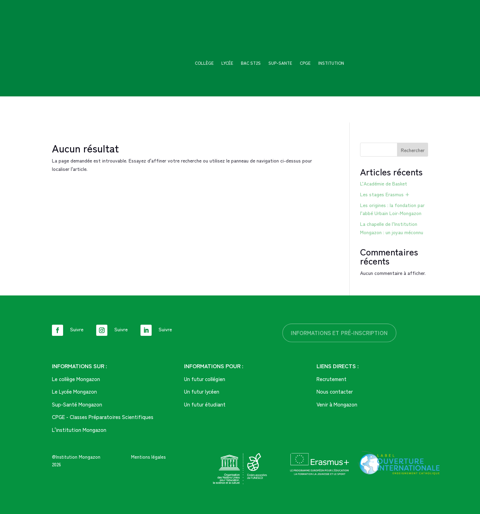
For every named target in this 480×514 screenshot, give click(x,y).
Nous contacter (335, 391)
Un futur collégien (204, 378)
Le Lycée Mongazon (74, 391)
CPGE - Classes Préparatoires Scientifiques (102, 416)
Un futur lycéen (201, 391)
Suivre (76, 329)
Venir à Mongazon (337, 404)
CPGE (305, 63)
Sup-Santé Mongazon (77, 404)
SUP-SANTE (280, 63)
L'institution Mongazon (79, 429)
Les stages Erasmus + (385, 194)
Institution (331, 63)
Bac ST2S (251, 63)
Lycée (227, 63)
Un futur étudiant (205, 404)
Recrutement (331, 378)
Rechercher (413, 150)
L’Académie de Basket (383, 183)
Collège (204, 63)
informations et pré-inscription (339, 333)
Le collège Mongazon (76, 378)
